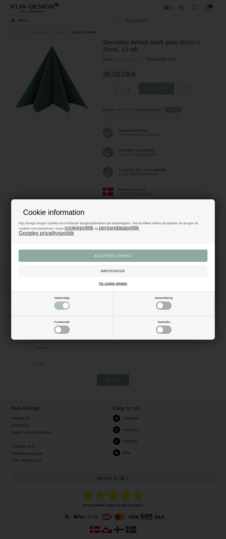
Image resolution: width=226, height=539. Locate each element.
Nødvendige (62, 303)
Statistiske (164, 327)
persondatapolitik (119, 228)
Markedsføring (164, 303)
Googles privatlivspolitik (46, 233)
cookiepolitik (78, 228)
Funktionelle (62, 327)
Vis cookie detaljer (113, 284)
